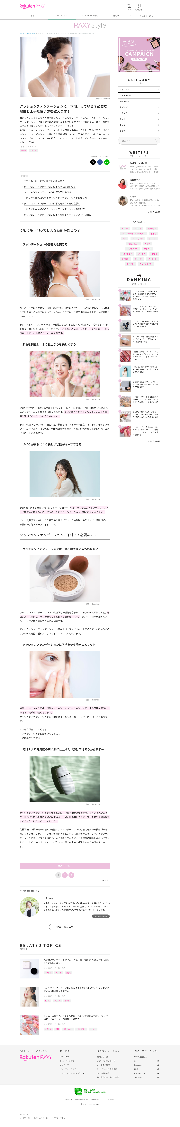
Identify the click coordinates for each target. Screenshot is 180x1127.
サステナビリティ (58, 1118)
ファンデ (33, 151)
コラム (122, 124)
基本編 (153, 233)
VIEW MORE (154, 212)
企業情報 (69, 1099)
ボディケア (124, 107)
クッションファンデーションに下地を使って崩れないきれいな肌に (57, 214)
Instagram (138, 1065)
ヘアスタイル (133, 249)
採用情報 (111, 1099)
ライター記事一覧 (101, 916)
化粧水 (154, 254)
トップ (34, 16)
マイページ (64, 1065)
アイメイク (124, 101)
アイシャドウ (138, 238)
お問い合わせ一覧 (41, 1118)
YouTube (137, 1077)
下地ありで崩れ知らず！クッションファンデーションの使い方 (55, 197)
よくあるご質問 (146, 16)
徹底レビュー (68, 1029)
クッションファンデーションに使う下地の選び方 (48, 192)
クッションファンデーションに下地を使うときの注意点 (52, 203)
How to (23, 151)
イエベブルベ (81, 1029)
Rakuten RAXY (32, 6)
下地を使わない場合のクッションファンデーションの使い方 (54, 209)
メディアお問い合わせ (106, 1061)
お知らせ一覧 (102, 1057)
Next (105, 880)
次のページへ (64, 866)
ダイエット (152, 259)
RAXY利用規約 (103, 1073)
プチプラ (147, 249)
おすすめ (48, 973)
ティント (93, 1029)
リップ (147, 244)
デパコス (125, 259)
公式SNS (117, 16)
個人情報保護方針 (82, 1099)
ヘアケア (123, 113)
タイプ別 (130, 264)
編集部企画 (152, 228)
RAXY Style (62, 16)
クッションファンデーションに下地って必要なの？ (50, 186)
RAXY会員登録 (140, 1057)
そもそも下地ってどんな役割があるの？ (44, 181)
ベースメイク (31, 147)
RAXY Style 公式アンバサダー (133, 233)
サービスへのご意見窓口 (107, 1069)
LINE (136, 1069)
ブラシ (67, 1001)
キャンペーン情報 (90, 16)
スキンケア (124, 89)
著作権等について (98, 1099)
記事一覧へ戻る (64, 927)
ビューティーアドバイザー (71, 1073)
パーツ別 (141, 254)
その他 (122, 130)
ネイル (122, 119)
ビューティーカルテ (68, 1069)
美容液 (68, 973)
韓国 (57, 1029)
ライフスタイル (146, 264)
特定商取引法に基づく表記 (108, 1077)
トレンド (152, 238)
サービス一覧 (25, 1118)
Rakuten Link (139, 1073)
